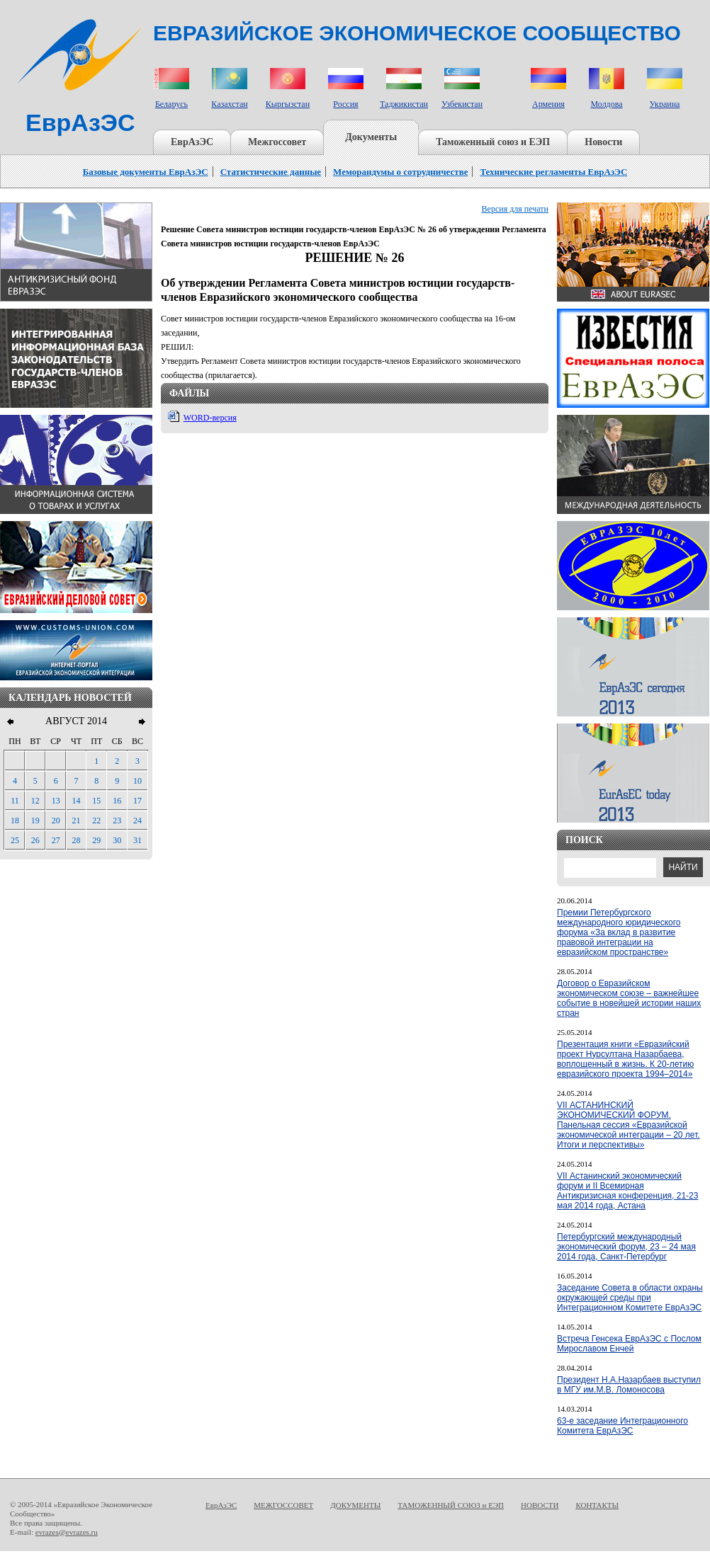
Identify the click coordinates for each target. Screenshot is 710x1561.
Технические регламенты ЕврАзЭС (553, 171)
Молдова (606, 104)
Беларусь (171, 104)
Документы (371, 137)
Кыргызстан (288, 104)
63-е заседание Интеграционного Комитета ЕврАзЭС (622, 1426)
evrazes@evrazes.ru (66, 1532)
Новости (603, 142)
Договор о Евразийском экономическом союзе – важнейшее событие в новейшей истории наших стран (629, 998)
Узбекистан (462, 104)
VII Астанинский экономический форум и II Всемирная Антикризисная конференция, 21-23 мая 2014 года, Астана (627, 1191)
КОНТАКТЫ (597, 1505)
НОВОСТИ (539, 1505)
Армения (548, 104)
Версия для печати (515, 209)
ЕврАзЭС (192, 142)
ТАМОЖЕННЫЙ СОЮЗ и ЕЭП (451, 1505)
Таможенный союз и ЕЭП (493, 142)
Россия (345, 104)
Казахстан (229, 104)
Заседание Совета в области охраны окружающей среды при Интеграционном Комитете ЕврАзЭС (630, 1298)
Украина (665, 104)
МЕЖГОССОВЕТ (283, 1505)
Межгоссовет (277, 142)
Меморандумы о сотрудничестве (400, 171)
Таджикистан (404, 104)
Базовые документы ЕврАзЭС (145, 171)
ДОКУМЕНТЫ (355, 1505)
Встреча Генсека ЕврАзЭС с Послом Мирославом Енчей (629, 1344)
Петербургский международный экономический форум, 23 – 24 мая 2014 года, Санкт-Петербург (626, 1247)
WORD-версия (210, 418)
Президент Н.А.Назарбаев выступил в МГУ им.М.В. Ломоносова (629, 1385)
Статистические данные (270, 171)
